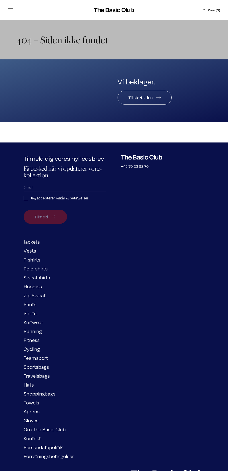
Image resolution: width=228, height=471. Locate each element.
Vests (30, 250)
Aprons (32, 411)
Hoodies (33, 286)
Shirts (30, 313)
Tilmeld (45, 217)
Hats (29, 384)
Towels (31, 402)
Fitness (32, 339)
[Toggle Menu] (10, 10)
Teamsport (36, 357)
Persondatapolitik (43, 447)
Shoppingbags (39, 393)
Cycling (32, 348)
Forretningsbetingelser (49, 455)
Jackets (32, 241)
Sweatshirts (37, 277)
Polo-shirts (36, 268)
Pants (30, 304)
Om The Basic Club (45, 429)
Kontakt (32, 438)
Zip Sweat (35, 295)
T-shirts (32, 259)
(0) (211, 10)
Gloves (31, 420)
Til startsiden (144, 97)
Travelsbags (37, 375)
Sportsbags (36, 366)
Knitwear (33, 321)
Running (33, 330)
